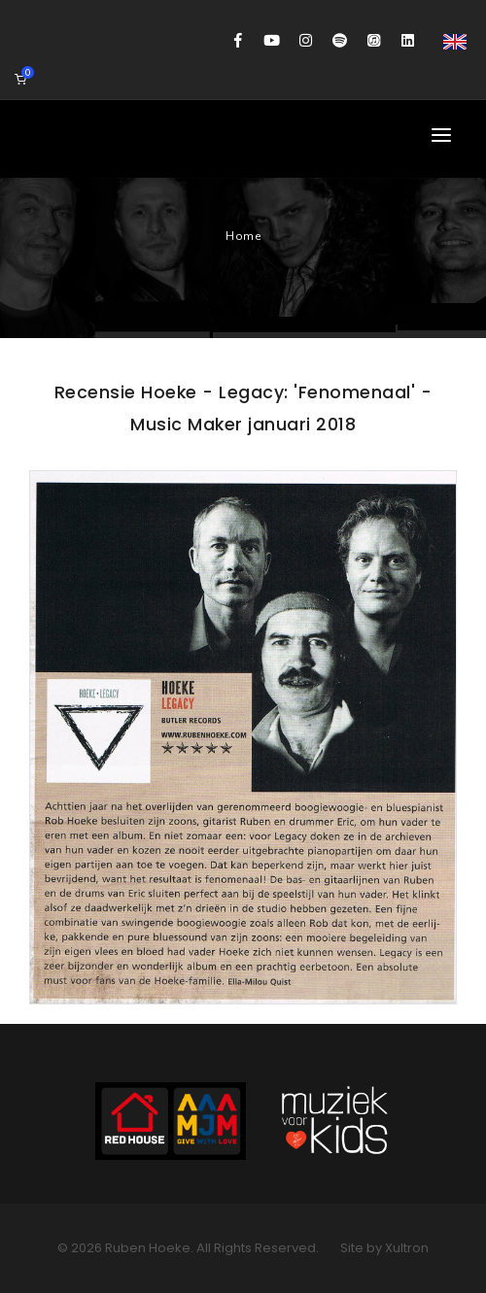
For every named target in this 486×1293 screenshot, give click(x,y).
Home (243, 236)
